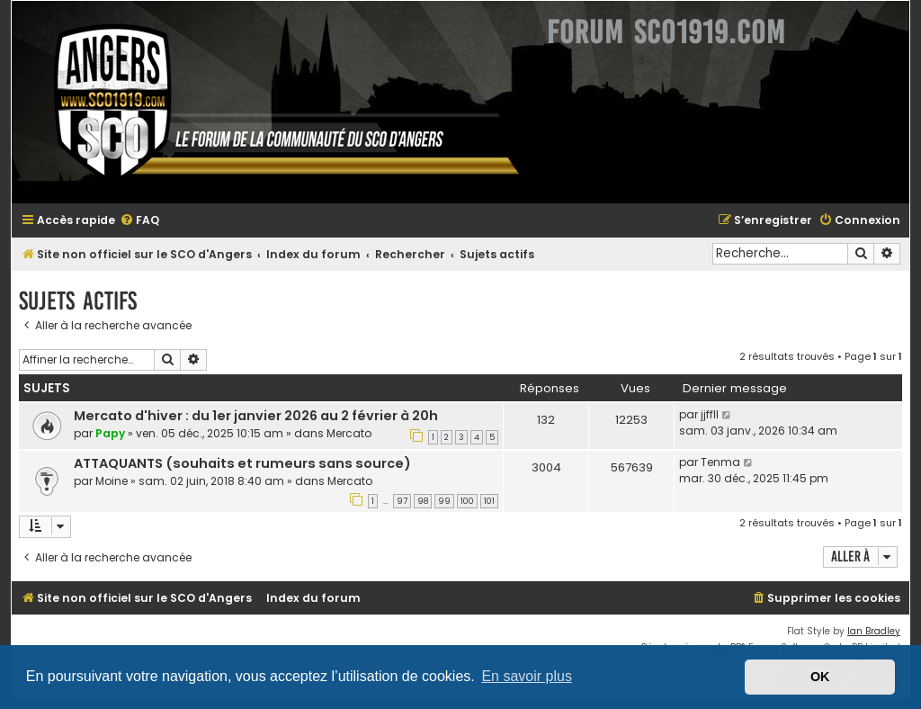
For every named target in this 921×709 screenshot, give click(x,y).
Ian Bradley (873, 631)
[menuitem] (139, 221)
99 (444, 501)
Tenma (720, 462)
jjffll (710, 414)
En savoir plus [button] (526, 676)
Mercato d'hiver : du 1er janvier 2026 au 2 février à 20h (256, 416)
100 (467, 501)
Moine (111, 481)
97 (402, 501)
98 (422, 501)
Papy (110, 433)
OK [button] (820, 676)
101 (489, 501)
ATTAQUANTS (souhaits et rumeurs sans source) (242, 463)
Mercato (348, 433)
